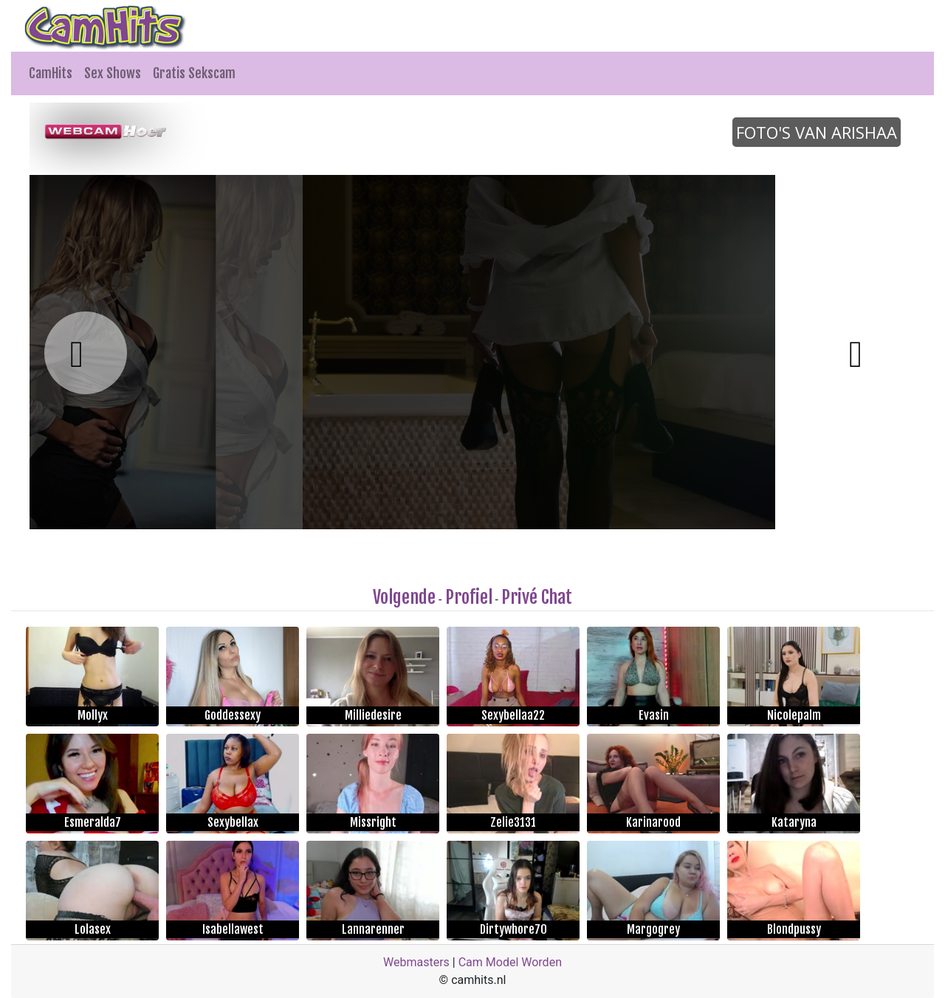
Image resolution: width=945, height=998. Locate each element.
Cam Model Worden (510, 962)
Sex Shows (112, 73)
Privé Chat (536, 597)
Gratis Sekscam (194, 73)
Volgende (404, 597)
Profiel (468, 597)
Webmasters (416, 962)
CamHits (50, 73)
